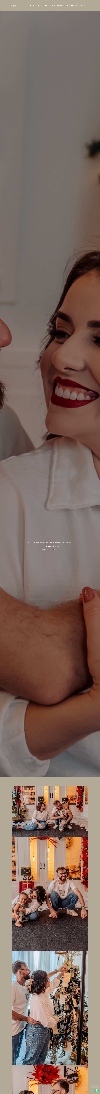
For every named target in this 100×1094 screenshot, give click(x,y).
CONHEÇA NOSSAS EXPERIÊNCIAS (50, 5)
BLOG (83, 5)
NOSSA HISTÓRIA (72, 5)
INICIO (32, 5)
